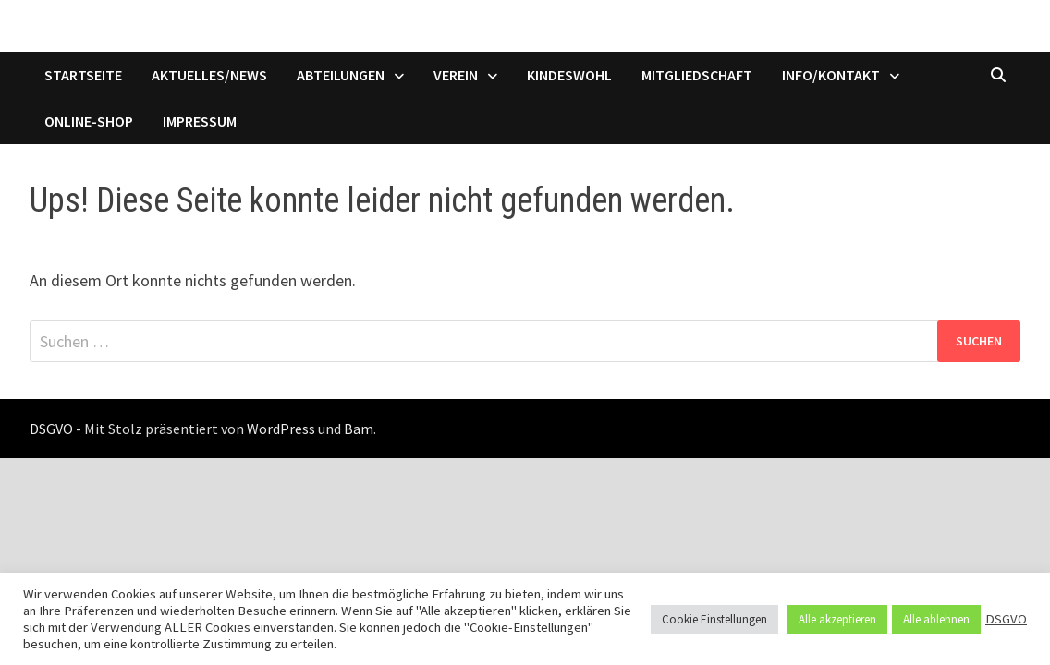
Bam (358, 428)
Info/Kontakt (831, 75)
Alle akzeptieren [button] (837, 619)
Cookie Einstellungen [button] (714, 619)
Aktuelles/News (209, 75)
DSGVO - (55, 428)
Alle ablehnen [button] (936, 619)
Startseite (83, 75)
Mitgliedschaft (696, 75)
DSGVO (1006, 619)
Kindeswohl (569, 75)
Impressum (200, 121)
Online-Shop (88, 121)
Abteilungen (341, 75)
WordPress (281, 428)
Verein (455, 75)
